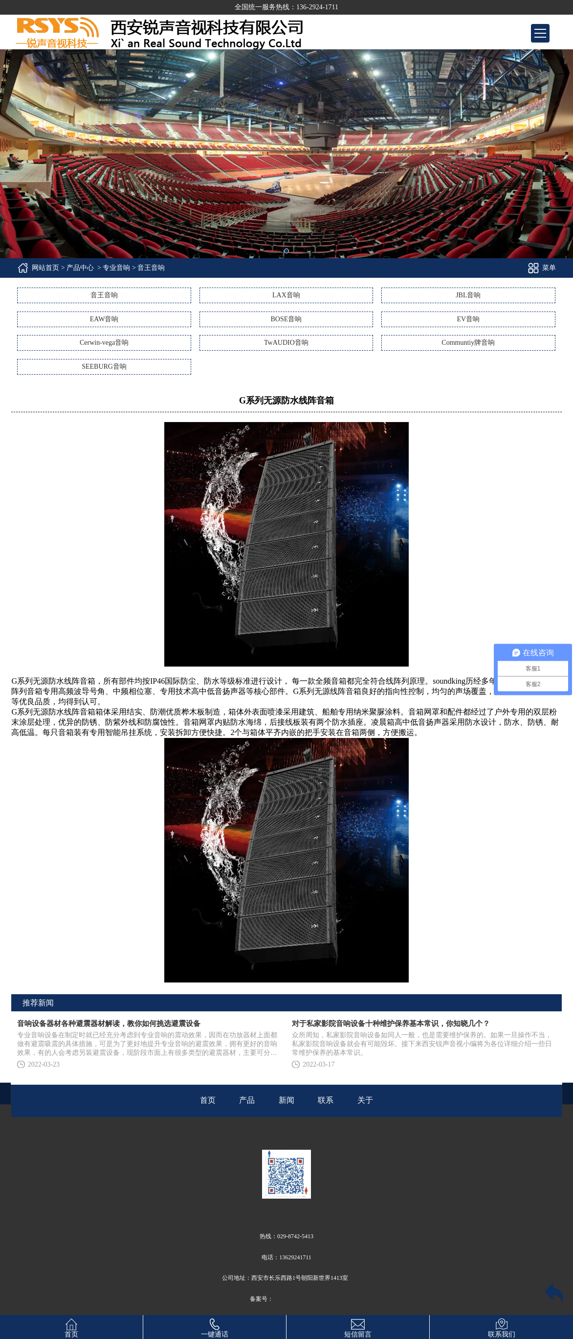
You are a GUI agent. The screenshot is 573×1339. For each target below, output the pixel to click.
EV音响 (468, 319)
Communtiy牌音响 (468, 342)
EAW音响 (104, 319)
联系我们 (501, 1326)
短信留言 (358, 1326)
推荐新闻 (38, 1003)
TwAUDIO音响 (286, 342)
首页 (71, 1326)
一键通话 (214, 1326)
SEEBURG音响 (104, 366)
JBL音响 (468, 295)
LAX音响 (286, 295)
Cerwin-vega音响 (104, 342)
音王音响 (104, 295)
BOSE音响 (286, 319)
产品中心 (80, 267)
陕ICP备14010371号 (298, 1298)
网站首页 (45, 267)
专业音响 (116, 267)
